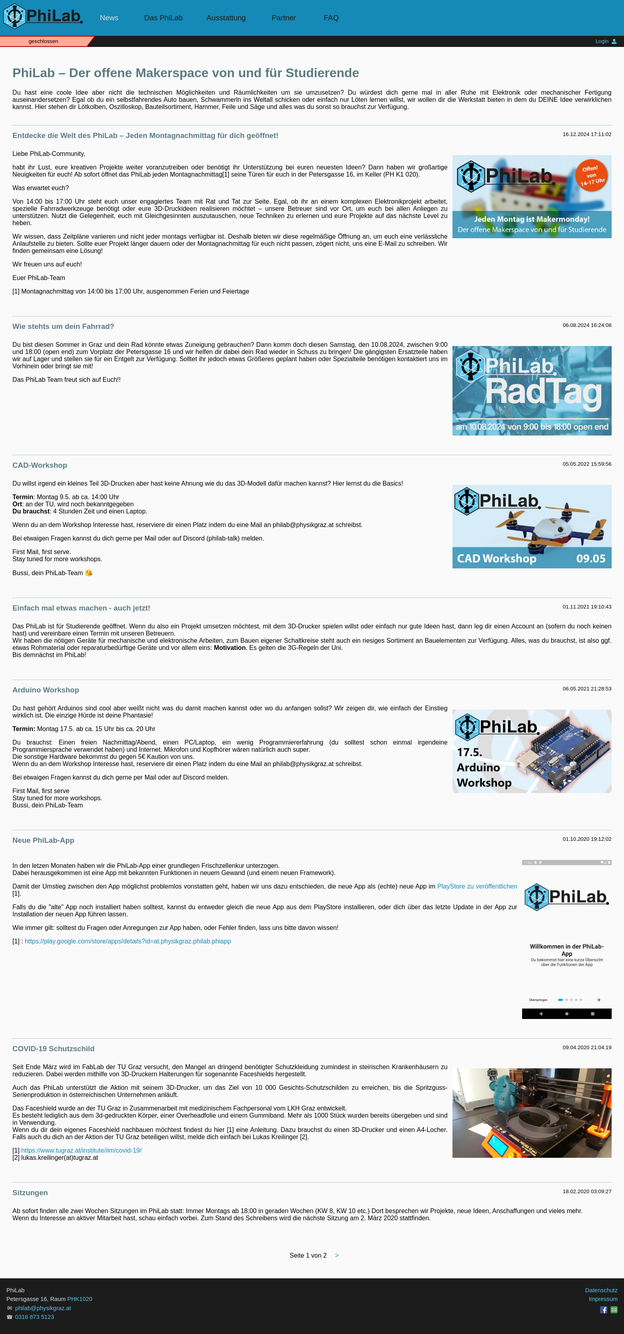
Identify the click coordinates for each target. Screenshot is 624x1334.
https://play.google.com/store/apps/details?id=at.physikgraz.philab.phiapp (128, 941)
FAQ (331, 18)
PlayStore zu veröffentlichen (477, 886)
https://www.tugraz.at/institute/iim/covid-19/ (81, 1150)
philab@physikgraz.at (43, 1308)
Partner (284, 18)
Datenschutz (601, 1290)
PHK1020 (79, 1299)
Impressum (603, 1299)
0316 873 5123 (34, 1317)
